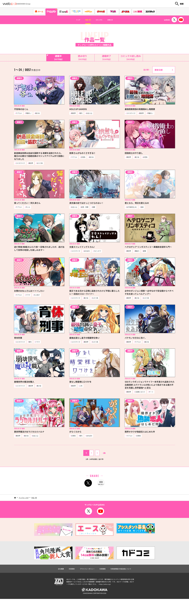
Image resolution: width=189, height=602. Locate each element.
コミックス (100, 19)
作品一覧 (85, 19)
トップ (73, 19)
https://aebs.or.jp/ (105, 586)
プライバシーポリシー (86, 571)
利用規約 (68, 571)
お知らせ (115, 19)
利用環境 (103, 571)
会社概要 (56, 571)
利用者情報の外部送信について (124, 571)
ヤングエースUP (24, 500)
